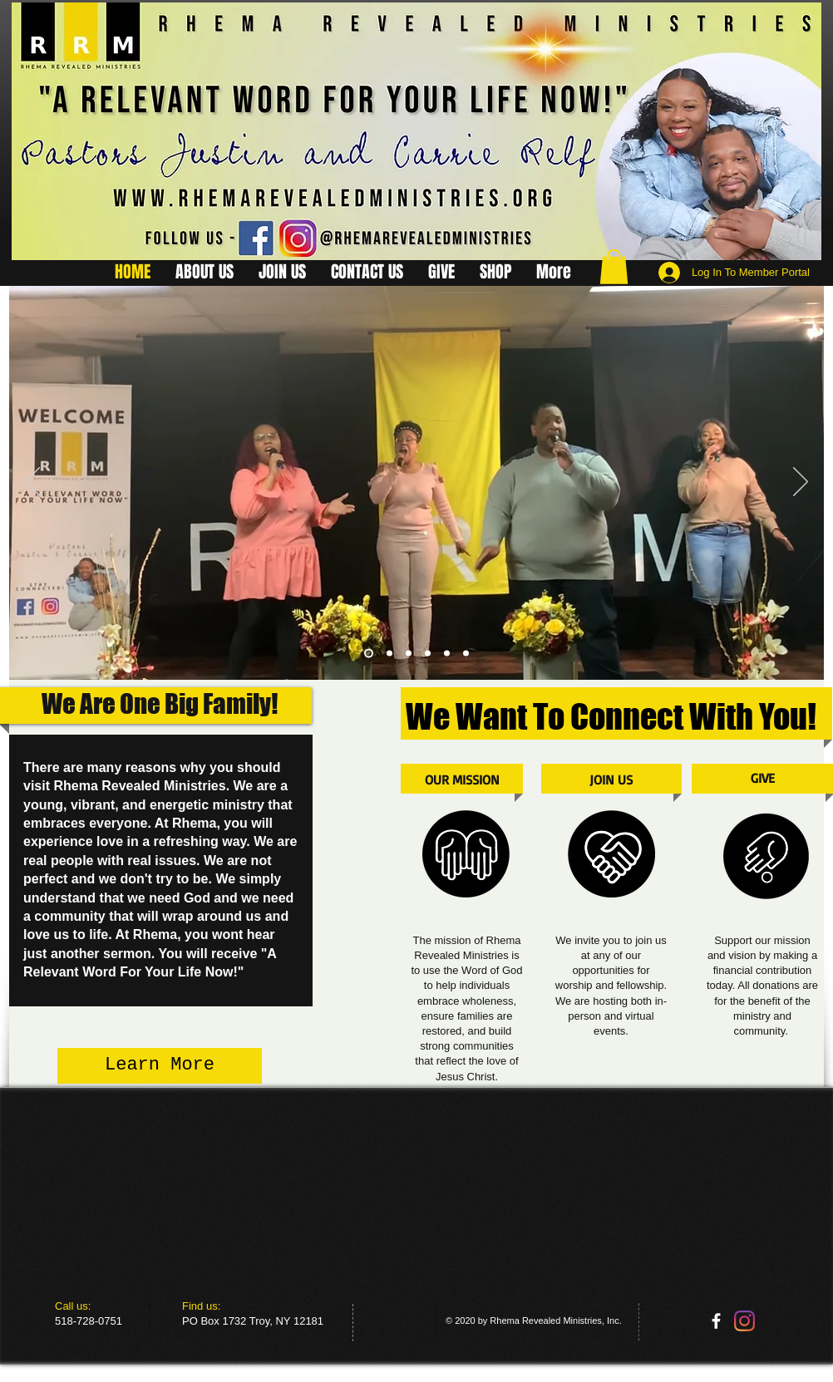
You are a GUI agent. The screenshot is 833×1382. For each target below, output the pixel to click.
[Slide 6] (409, 653)
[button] (613, 266)
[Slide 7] (466, 653)
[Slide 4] (368, 652)
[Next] (800, 483)
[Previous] (32, 483)
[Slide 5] (447, 653)
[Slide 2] (389, 653)
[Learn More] (159, 1066)
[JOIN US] (611, 780)
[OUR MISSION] (462, 780)
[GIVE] (762, 778)
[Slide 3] (428, 653)
